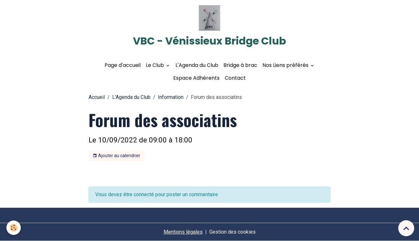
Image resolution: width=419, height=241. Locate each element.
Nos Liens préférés (286, 65)
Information (170, 97)
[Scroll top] (406, 228)
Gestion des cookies (232, 232)
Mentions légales (183, 232)
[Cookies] (13, 228)
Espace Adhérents (196, 78)
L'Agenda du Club (196, 65)
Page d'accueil (123, 65)
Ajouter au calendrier (116, 156)
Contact (235, 78)
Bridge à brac (240, 65)
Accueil (97, 97)
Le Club (155, 65)
